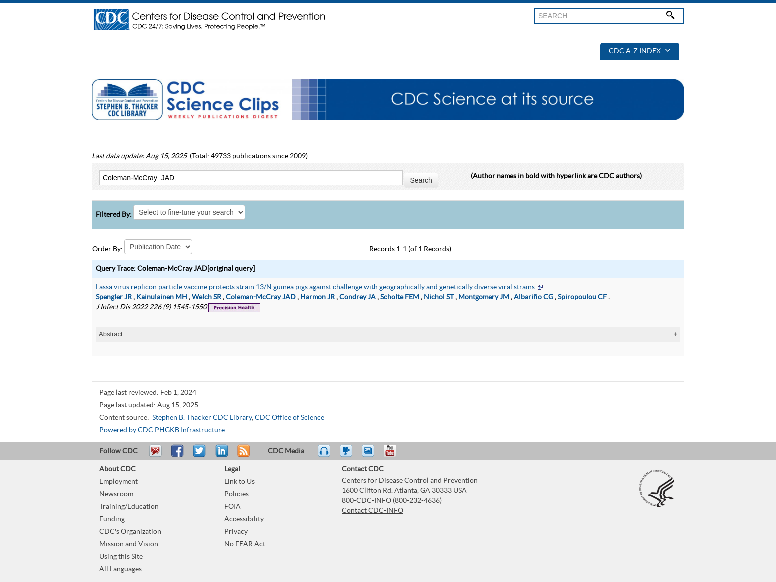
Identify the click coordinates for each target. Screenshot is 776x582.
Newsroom (116, 494)
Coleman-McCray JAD (261, 297)
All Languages (120, 569)
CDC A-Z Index (640, 51)
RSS (242, 455)
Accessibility (244, 519)
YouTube (394, 455)
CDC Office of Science (289, 418)
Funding (112, 519)
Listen (324, 455)
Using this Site (121, 557)
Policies (236, 494)
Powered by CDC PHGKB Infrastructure (162, 430)
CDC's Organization (130, 532)
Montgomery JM (483, 297)
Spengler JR (114, 297)
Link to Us (239, 482)
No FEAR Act (244, 544)
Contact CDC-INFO (372, 511)
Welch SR (206, 297)
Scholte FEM (399, 297)
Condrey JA (357, 297)
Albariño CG (533, 297)
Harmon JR (317, 297)
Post (220, 455)
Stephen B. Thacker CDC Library (202, 418)
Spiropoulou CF (582, 297)
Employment (118, 482)
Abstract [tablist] (111, 334)
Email (155, 455)
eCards (370, 455)
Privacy (236, 532)
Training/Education (129, 507)
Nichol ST (439, 297)
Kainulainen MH (161, 297)
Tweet (200, 455)
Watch (347, 455)
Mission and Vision (128, 544)
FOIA (232, 507)
